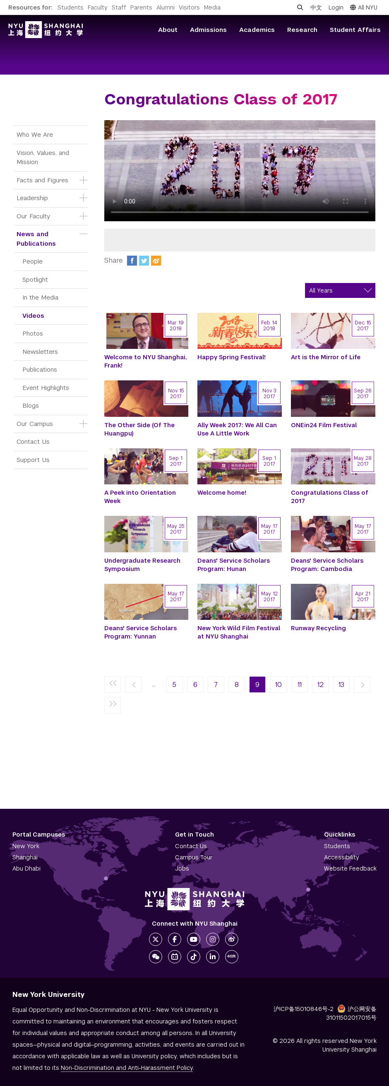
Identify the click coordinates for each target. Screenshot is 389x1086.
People (32, 261)
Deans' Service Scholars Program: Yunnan (140, 632)
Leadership (32, 198)
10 (278, 684)
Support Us (33, 460)
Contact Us (33, 441)
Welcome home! (221, 492)
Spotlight (35, 279)
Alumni (165, 7)
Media (212, 7)
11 (300, 684)
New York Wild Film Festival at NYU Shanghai (238, 632)
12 (320, 684)
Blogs (30, 405)
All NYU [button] (363, 7)
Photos (32, 333)
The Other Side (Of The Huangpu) (139, 429)
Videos (33, 315)
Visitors (189, 7)
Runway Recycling (318, 628)
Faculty (98, 7)
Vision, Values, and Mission (44, 157)
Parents (141, 7)
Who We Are (35, 134)
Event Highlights (45, 388)
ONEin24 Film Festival (324, 425)
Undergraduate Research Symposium (142, 565)
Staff (119, 7)
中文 (316, 7)
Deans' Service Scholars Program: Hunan (233, 565)
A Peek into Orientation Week (140, 497)
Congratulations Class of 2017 (329, 497)
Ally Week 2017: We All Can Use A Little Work (237, 429)
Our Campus (35, 424)
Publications (39, 369)
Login (336, 7)
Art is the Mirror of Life (325, 357)
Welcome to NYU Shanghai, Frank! (145, 361)
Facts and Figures (42, 180)
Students (71, 7)
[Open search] (300, 7)
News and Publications (36, 238)
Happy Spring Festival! (231, 357)
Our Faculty (33, 216)
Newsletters (40, 352)
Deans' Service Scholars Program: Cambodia (327, 565)
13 (341, 684)
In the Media (40, 297)
